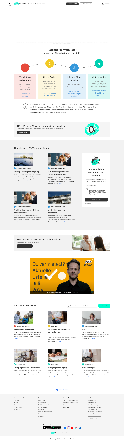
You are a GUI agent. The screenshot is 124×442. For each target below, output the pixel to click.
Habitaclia (41, 416)
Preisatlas (41, 409)
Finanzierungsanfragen (94, 407)
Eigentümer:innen (40, 3)
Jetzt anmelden (96, 199)
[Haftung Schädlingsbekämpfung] (28, 167)
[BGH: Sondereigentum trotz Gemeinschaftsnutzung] (62, 169)
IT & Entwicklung (42, 407)
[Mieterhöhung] (96, 325)
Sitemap (16, 405)
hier (102, 195)
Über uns (16, 400)
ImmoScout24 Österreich (45, 411)
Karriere (16, 402)
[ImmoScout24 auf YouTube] (72, 428)
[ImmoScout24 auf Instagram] (68, 428)
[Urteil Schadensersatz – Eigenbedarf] (62, 207)
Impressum (17, 409)
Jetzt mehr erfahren (24, 246)
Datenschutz (66, 405)
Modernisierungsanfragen (95, 411)
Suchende (31, 3)
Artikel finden (104, 306)
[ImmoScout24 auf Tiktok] (76, 428)
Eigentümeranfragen (93, 405)
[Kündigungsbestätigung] (62, 363)
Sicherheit (66, 407)
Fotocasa (41, 414)
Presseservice (42, 402)
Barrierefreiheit (18, 407)
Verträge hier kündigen (44, 405)
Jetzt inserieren (23, 132)
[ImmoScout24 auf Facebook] (64, 428)
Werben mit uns (92, 414)
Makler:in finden (86, 3)
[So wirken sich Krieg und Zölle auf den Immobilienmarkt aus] (28, 207)
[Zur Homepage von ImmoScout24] (20, 4)
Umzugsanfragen (92, 409)
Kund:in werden (94, 418)
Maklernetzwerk (92, 402)
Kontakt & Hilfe (42, 400)
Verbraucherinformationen (70, 402)
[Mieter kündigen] (96, 363)
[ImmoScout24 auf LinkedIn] (79, 428)
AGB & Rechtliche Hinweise (70, 400)
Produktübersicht (92, 400)
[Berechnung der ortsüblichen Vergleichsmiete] (62, 326)
